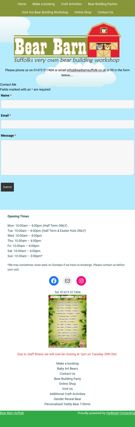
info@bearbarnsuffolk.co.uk (86, 70)
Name (6, 95)
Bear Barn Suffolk (12, 413)
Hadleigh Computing (120, 413)
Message (8, 135)
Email (6, 115)
